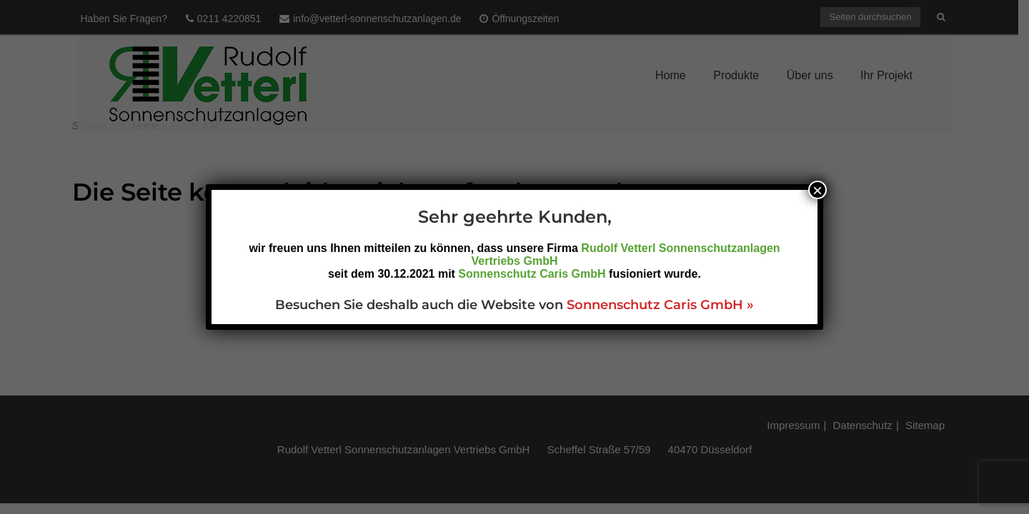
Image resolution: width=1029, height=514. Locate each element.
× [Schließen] (817, 190)
